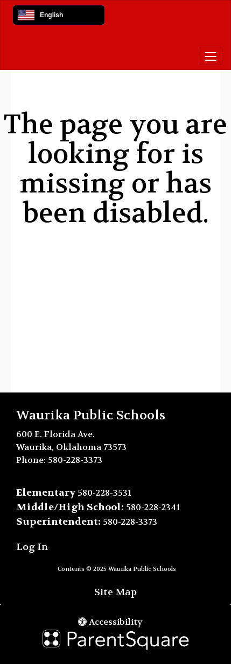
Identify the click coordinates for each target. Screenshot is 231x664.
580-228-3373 (75, 460)
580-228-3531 (104, 492)
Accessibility (110, 621)
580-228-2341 (153, 507)
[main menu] (210, 56)
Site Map (115, 592)
